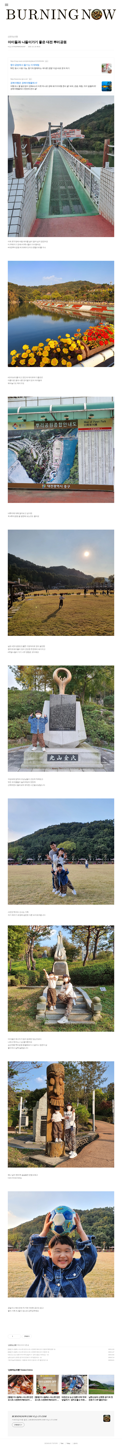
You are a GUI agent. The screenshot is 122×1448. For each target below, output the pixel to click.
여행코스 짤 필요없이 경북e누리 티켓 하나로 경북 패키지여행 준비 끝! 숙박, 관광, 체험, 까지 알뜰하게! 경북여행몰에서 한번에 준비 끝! (53, 87)
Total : (62, 1443)
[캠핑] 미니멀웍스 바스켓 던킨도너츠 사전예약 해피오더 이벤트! (27, 1352)
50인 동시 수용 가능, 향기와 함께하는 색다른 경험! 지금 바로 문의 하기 (40, 68)
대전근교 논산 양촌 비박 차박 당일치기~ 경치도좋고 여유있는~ (27, 1355)
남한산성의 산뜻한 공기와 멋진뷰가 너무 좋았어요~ (24, 1357)
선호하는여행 (12, 1345)
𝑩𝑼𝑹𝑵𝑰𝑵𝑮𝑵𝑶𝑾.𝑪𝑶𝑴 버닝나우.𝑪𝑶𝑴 (29, 1416)
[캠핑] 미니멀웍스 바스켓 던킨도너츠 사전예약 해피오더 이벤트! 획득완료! (30, 1349)
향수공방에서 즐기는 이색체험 (24, 65)
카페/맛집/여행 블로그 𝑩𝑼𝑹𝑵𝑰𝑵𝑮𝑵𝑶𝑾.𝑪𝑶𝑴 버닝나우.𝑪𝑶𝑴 (34, 1420)
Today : (68, 1443)
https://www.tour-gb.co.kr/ (19, 79)
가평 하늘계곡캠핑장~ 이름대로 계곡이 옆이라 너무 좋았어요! (27, 1360)
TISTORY (55, 1443)
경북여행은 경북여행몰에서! (23, 83)
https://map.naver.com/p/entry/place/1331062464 (27, 61)
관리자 (75, 1443)
